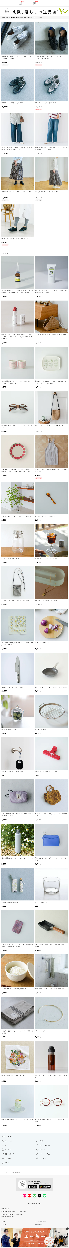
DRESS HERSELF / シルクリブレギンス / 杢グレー (15, 238)
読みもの (34, 4)
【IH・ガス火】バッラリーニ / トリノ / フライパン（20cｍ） (51, 687)
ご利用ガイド (4, 1225)
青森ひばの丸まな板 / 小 (42, 643)
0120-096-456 (22, 1211)
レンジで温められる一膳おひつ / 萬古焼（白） (13, 989)
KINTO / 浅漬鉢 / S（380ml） (9, 729)
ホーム (7, 4)
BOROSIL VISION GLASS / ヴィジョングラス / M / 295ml (17, 1119)
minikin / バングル (40, 1031)
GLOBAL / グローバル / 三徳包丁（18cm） (12, 687)
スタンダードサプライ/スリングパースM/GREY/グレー (16, 600)
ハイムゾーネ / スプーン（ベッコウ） (45, 516)
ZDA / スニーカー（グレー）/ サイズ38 (45, 103)
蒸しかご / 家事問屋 (40, 729)
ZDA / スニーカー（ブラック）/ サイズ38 (12, 103)
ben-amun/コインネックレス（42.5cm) (46, 600)
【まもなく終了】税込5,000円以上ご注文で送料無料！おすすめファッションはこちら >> (22, 18)
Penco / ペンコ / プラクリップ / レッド (46, 771)
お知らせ (3, 1221)
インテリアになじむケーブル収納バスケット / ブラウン (50, 335)
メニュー (62, 4)
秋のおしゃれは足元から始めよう (14, 1173)
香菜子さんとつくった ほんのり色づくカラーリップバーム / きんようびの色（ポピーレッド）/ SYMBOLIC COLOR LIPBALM (17, 337)
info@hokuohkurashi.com (8, 1211)
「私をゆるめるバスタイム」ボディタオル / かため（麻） (50, 989)
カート (48, 4)
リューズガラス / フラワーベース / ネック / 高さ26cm (16, 516)
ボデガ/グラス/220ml (41, 902)
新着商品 (20, 4)
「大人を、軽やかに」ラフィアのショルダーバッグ (49, 425)
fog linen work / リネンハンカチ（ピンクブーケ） (14, 1075)
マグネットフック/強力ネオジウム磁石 (12, 771)
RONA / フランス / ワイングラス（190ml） (46, 558)
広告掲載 (3, 1228)
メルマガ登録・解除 (40, 1221)
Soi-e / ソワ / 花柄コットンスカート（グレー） (47, 192)
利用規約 (37, 1228)
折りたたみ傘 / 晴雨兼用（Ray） (10, 902)
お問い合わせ (38, 1225)
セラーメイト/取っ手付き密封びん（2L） (12, 558)
